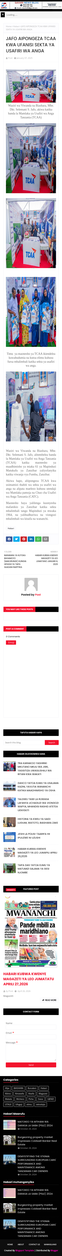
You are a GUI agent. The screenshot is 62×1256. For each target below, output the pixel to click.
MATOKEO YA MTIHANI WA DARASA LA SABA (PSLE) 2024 (35, 1123)
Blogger (54, 1250)
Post (10, 57)
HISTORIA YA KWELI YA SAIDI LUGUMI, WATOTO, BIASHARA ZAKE (38, 820)
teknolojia (40, 1104)
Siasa (40, 1099)
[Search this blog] (24, 742)
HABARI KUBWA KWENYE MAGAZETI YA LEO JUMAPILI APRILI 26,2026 (37, 852)
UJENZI (50, 1099)
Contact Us (34, 1244)
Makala (8, 1099)
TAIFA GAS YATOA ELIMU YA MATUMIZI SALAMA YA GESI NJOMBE (34, 868)
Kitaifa (31, 1093)
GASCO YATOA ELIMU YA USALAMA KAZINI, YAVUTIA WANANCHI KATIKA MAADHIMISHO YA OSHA (38, 786)
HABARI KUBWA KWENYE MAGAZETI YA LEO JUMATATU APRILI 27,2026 (28, 979)
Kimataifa (19, 1093)
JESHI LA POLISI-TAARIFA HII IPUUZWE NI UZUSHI (34, 835)
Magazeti (43, 1093)
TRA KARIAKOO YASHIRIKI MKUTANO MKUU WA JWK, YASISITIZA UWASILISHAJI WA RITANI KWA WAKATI (35, 768)
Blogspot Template (24, 1250)
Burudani (32, 1088)
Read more (50, 1000)
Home (9, 26)
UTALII (8, 1104)
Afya (7, 1088)
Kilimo (8, 1093)
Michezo (20, 1099)
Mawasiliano (50, 1244)
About (21, 1244)
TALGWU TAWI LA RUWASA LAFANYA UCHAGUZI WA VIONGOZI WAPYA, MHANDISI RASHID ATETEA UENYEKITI (38, 804)
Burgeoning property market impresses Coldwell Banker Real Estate (37, 1140)
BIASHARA (18, 1088)
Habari (16, 26)
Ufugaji (19, 1104)
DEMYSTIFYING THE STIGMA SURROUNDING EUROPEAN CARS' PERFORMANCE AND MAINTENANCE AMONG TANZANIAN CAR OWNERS (37, 1164)
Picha (31, 1099)
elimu (29, 1104)
